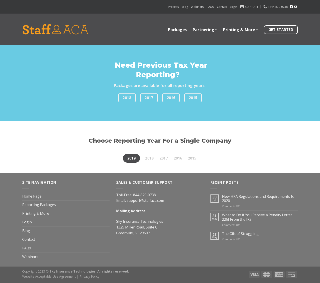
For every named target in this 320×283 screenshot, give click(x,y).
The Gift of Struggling (240, 234)
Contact (222, 7)
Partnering (204, 29)
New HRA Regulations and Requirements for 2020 (259, 198)
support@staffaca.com (145, 200)
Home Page (32, 196)
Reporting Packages (39, 204)
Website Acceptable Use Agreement (49, 276)
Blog (185, 7)
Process (173, 7)
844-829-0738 (144, 194)
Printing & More (240, 29)
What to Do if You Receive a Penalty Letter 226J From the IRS (257, 217)
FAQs (210, 7)
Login (233, 7)
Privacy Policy (89, 276)
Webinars (197, 7)
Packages (177, 29)
